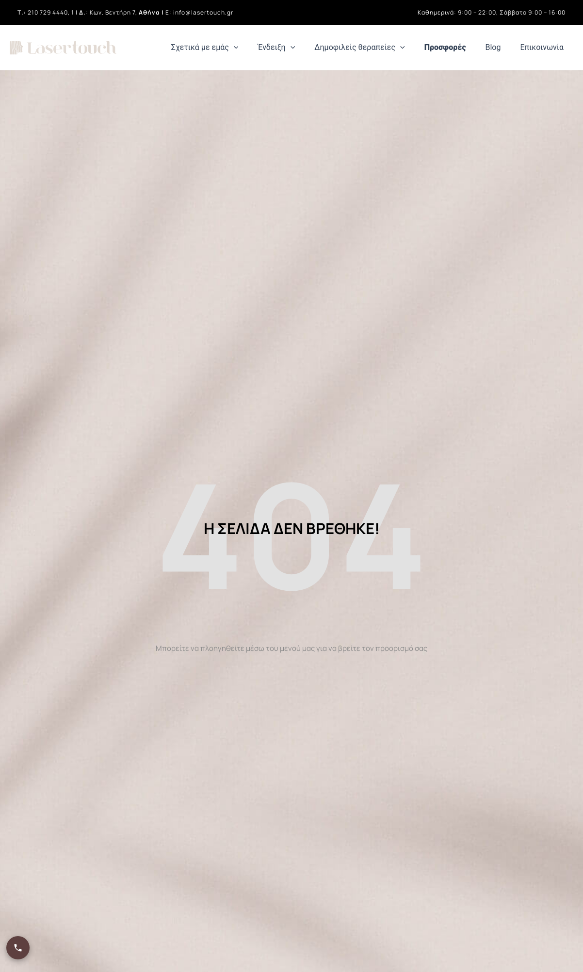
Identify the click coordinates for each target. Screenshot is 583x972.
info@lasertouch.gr (203, 12)
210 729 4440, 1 (51, 12)
